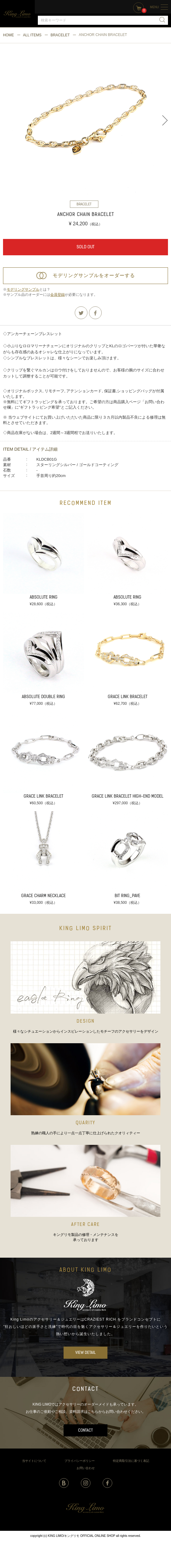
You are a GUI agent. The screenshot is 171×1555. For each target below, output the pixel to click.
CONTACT (85, 1430)
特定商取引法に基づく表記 (131, 1460)
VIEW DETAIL (85, 1353)
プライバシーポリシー (79, 1460)
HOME (8, 35)
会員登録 (57, 294)
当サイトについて (34, 1460)
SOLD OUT (85, 247)
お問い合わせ (86, 1468)
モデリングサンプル (23, 289)
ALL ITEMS (32, 35)
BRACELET (60, 35)
